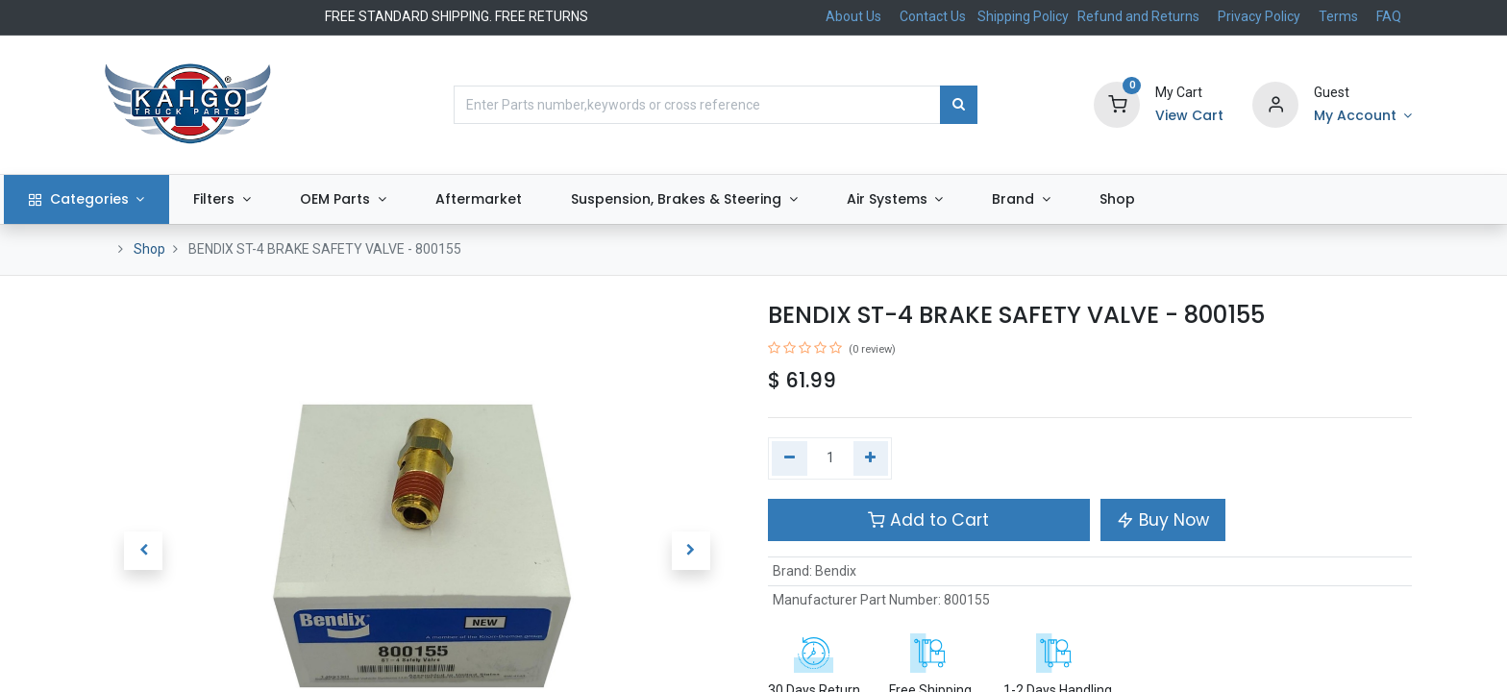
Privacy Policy (1259, 16)
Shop (149, 249)
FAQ (1388, 16)
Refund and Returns (1138, 16)
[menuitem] (569, 200)
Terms (1338, 16)
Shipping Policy (1024, 16)
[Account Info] (1363, 116)
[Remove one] (789, 458)
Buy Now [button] (1163, 519)
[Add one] (871, 458)
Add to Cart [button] (928, 519)
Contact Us (933, 16)
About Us (853, 16)
